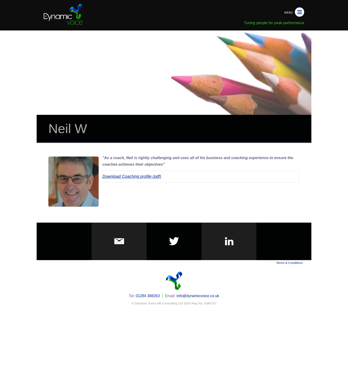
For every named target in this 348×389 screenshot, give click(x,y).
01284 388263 (148, 296)
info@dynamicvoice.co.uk (198, 296)
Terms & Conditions (289, 263)
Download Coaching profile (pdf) (131, 176)
